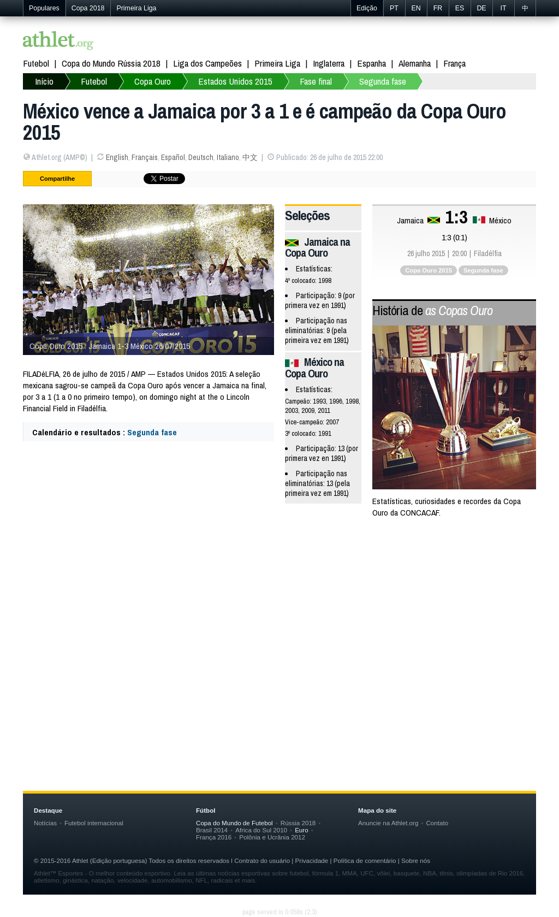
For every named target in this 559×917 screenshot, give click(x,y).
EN (415, 8)
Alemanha (415, 63)
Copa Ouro (152, 81)
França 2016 (213, 837)
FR (438, 8)
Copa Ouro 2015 (428, 270)
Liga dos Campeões (207, 63)
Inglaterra (328, 63)
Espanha (371, 63)
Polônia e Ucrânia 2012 (272, 837)
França (454, 63)
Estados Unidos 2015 (235, 81)
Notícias (45, 822)
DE (481, 8)
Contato (437, 822)
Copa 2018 (88, 8)
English (117, 157)
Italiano (228, 157)
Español (173, 157)
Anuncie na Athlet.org (388, 822)
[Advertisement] (279, 615)
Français (145, 157)
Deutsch (200, 157)
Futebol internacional (93, 822)
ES (460, 8)
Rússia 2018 (298, 822)
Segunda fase (382, 81)
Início (44, 81)
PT (394, 8)
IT (503, 8)
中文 (250, 157)
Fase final (316, 81)
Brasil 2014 (212, 829)
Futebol (36, 63)
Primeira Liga (136, 8)
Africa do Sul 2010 (261, 829)
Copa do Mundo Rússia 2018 (111, 63)
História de (432, 310)
